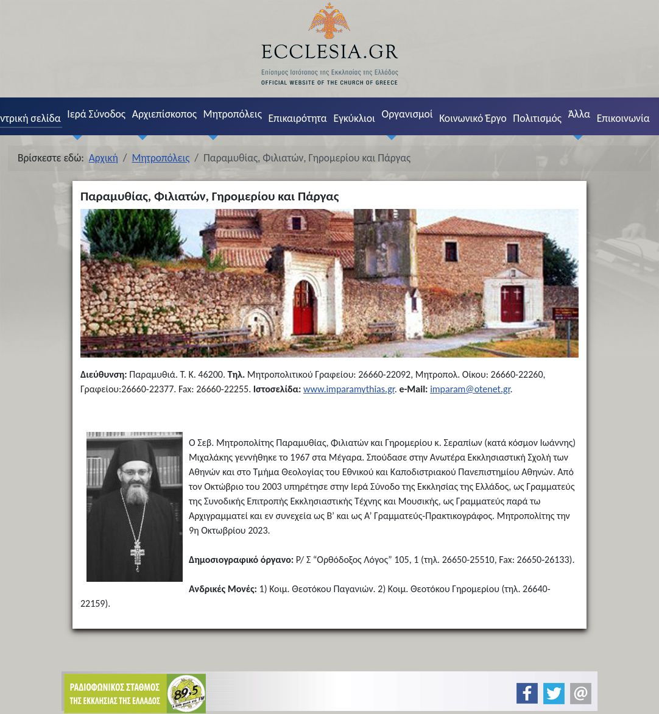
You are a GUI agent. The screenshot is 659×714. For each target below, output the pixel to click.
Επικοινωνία (623, 118)
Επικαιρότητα (297, 118)
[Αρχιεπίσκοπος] (139, 137)
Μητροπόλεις (232, 114)
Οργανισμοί (407, 114)
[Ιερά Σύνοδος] (75, 137)
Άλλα (579, 114)
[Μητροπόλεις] (211, 137)
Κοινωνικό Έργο (472, 118)
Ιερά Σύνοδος (96, 114)
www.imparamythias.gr (349, 389)
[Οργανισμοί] (389, 137)
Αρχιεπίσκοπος (164, 114)
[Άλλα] (575, 137)
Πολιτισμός (537, 118)
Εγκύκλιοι (354, 118)
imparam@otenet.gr (470, 389)
